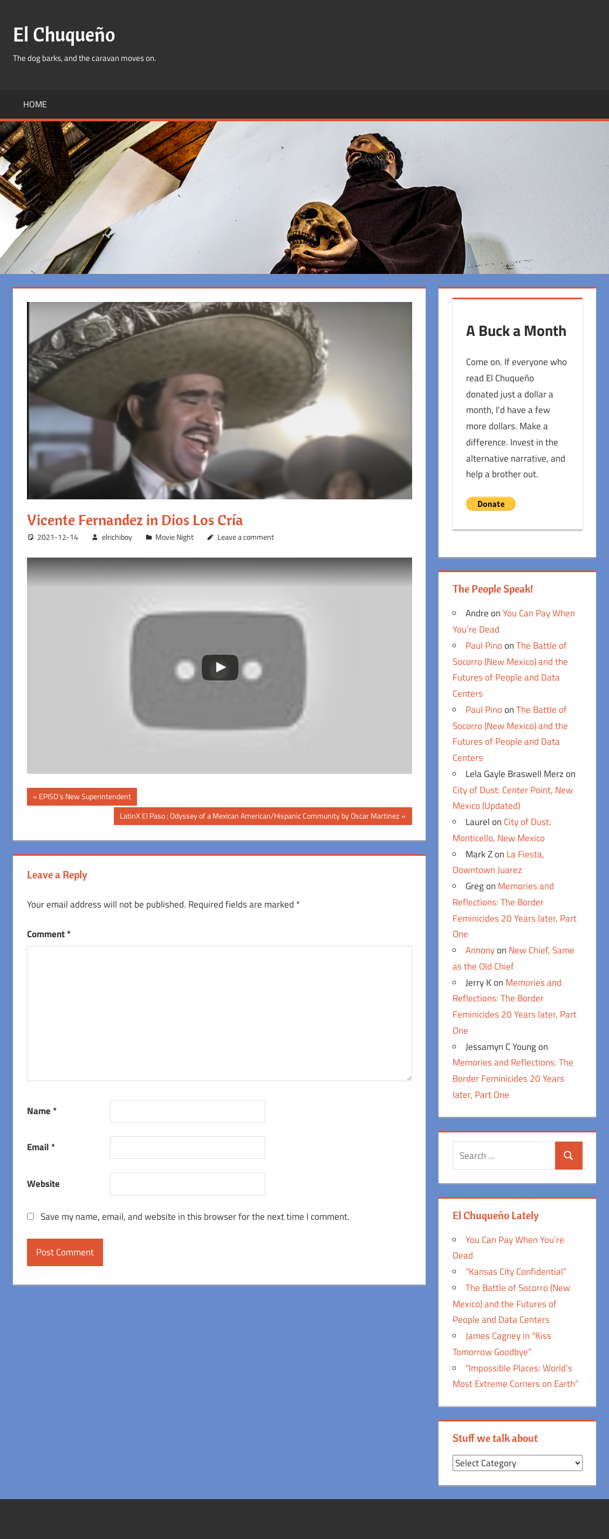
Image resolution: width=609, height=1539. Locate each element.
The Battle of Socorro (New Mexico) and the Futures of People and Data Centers (511, 1304)
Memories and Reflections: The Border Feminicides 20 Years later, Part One (513, 1078)
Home (35, 104)
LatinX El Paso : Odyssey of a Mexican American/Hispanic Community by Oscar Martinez (259, 817)
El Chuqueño (64, 34)
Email (41, 1147)
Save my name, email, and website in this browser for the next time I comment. (195, 1217)
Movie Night (174, 536)
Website (43, 1184)
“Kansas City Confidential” (516, 1272)
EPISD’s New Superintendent (84, 797)
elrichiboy (117, 536)
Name (42, 1111)
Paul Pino (484, 645)
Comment (49, 934)
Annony (480, 950)
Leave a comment (245, 536)
